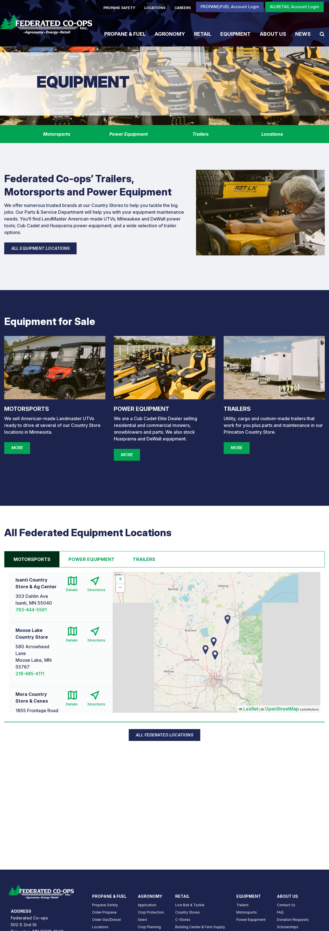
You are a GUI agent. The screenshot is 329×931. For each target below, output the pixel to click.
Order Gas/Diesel (106, 919)
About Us (273, 34)
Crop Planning (149, 927)
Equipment (235, 34)
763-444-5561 (31, 609)
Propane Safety (105, 905)
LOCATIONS (154, 8)
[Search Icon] (322, 33)
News (303, 34)
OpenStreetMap (282, 709)
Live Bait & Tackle (189, 905)
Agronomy (170, 34)
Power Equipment (251, 919)
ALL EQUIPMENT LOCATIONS (40, 248)
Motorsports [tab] (32, 559)
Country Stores (187, 912)
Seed (142, 919)
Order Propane (104, 912)
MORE (17, 447)
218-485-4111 (29, 673)
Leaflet (248, 709)
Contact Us (286, 905)
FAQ (280, 912)
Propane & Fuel (125, 34)
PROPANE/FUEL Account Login (230, 6)
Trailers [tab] (144, 559)
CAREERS (182, 8)
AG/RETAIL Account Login (294, 6)
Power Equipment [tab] (91, 559)
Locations (100, 927)
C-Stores (182, 919)
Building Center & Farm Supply (200, 927)
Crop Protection (151, 912)
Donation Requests (293, 919)
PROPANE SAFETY (119, 8)
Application (147, 905)
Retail (202, 34)
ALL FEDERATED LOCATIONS (164, 734)
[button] (215, 655)
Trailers (242, 905)
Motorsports (246, 912)
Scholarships (287, 927)
